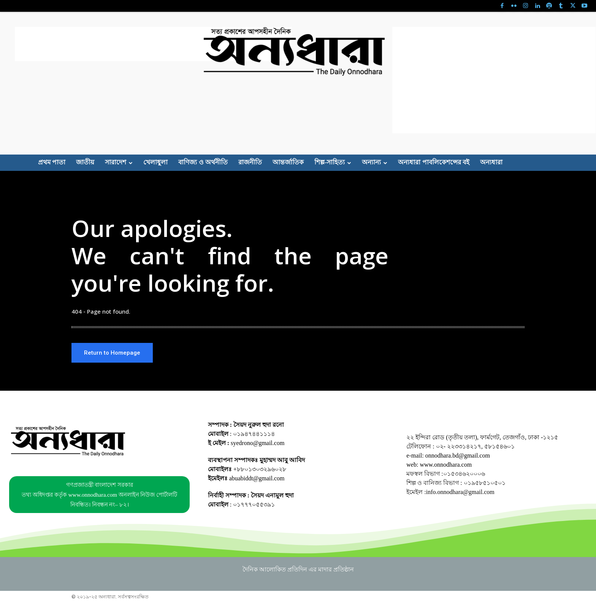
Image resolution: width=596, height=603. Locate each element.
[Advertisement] (153, 44)
